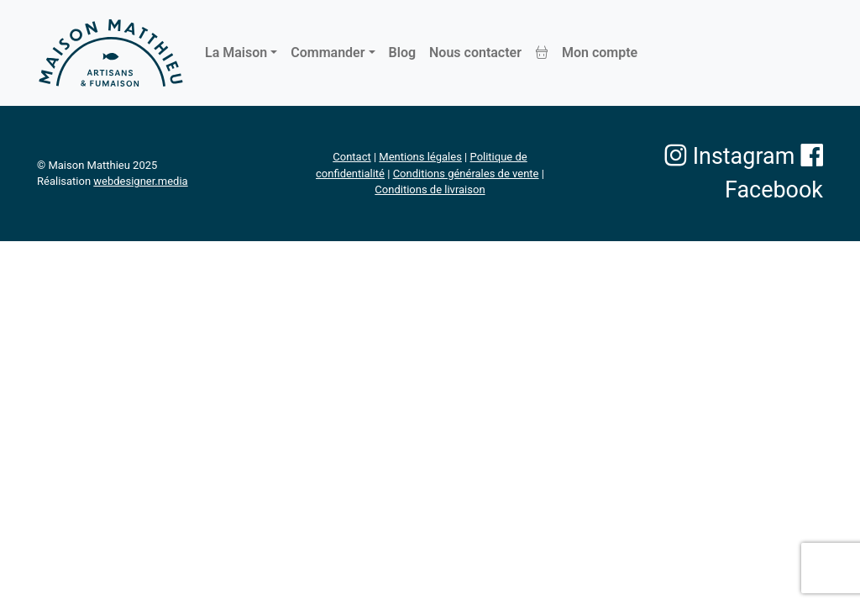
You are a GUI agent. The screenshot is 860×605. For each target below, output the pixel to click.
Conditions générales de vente (466, 173)
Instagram (729, 156)
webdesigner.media (140, 181)
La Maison (236, 52)
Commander (327, 52)
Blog (402, 52)
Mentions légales (420, 156)
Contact (351, 156)
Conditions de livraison (430, 189)
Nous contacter (475, 52)
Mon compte (599, 52)
